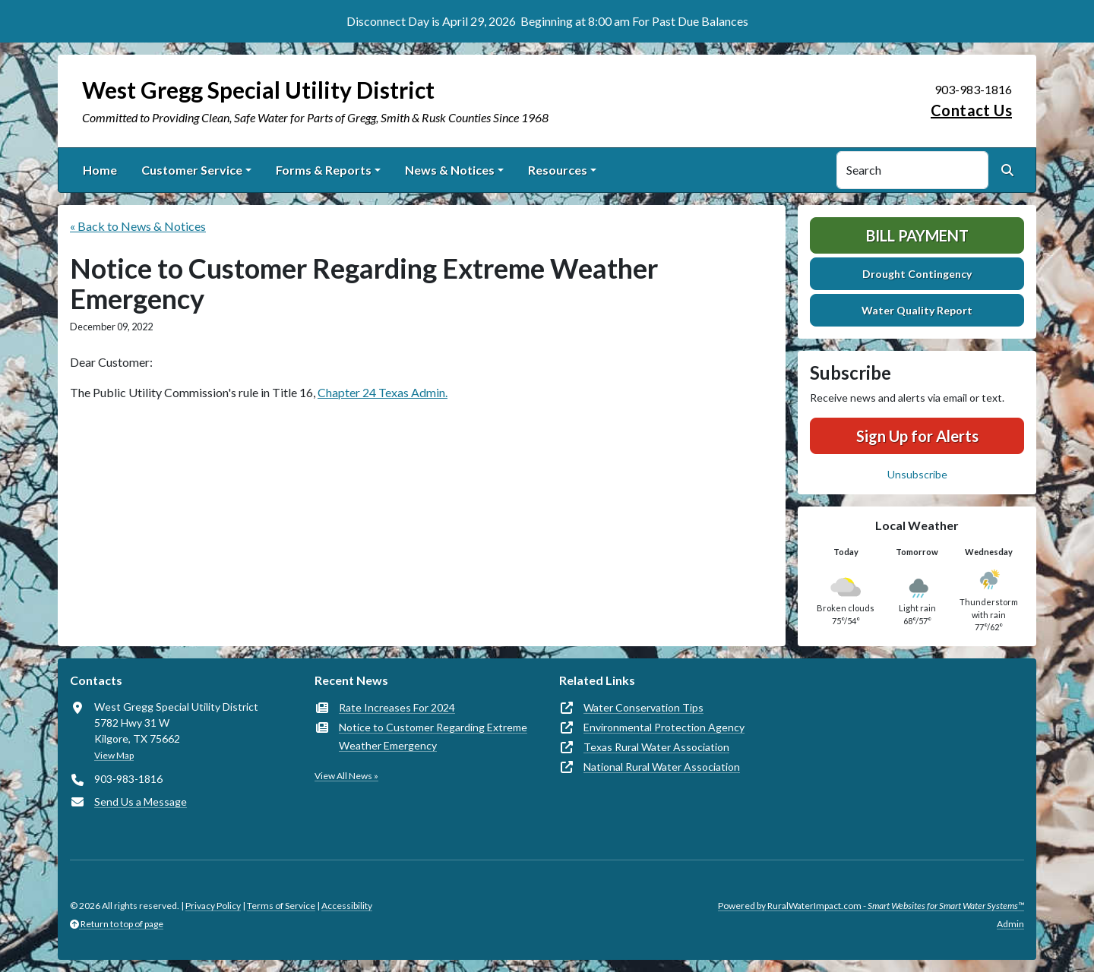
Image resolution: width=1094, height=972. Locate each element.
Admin (1010, 923)
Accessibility (346, 905)
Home (100, 170)
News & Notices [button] (450, 170)
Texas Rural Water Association (656, 746)
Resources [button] (557, 170)
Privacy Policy (213, 905)
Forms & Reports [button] (324, 170)
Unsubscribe (917, 474)
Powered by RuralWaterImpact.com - (871, 905)
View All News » (346, 775)
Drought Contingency (917, 273)
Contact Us (971, 110)
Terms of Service (281, 905)
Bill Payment (917, 235)
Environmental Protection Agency (664, 727)
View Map (114, 755)
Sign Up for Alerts (917, 436)
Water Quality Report (917, 310)
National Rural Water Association (661, 766)
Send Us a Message (140, 801)
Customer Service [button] (191, 170)
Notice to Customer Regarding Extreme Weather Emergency (433, 736)
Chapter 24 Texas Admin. (382, 392)
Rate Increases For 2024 (397, 707)
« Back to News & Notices (138, 226)
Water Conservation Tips (643, 707)
